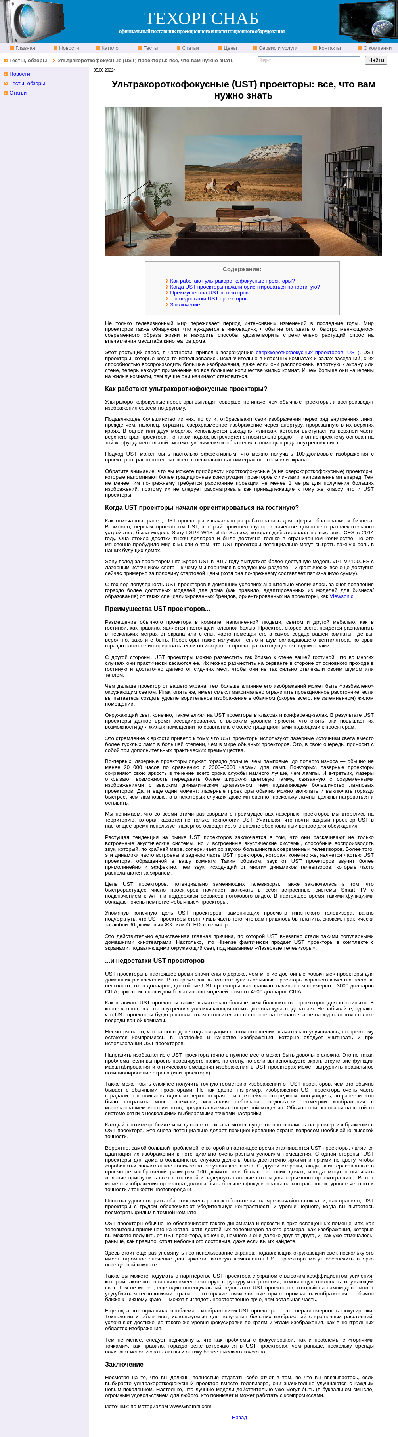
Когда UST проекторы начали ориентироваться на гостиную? (241, 287)
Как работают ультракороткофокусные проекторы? (229, 281)
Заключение (181, 305)
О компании (377, 48)
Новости (68, 48)
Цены (229, 48)
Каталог (110, 48)
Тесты (150, 48)
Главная (24, 48)
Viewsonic (342, 596)
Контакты (329, 48)
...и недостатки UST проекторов (205, 299)
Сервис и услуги (277, 48)
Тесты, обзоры (28, 60)
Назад (239, 1417)
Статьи (190, 48)
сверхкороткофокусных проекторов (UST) (308, 352)
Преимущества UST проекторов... (208, 293)
